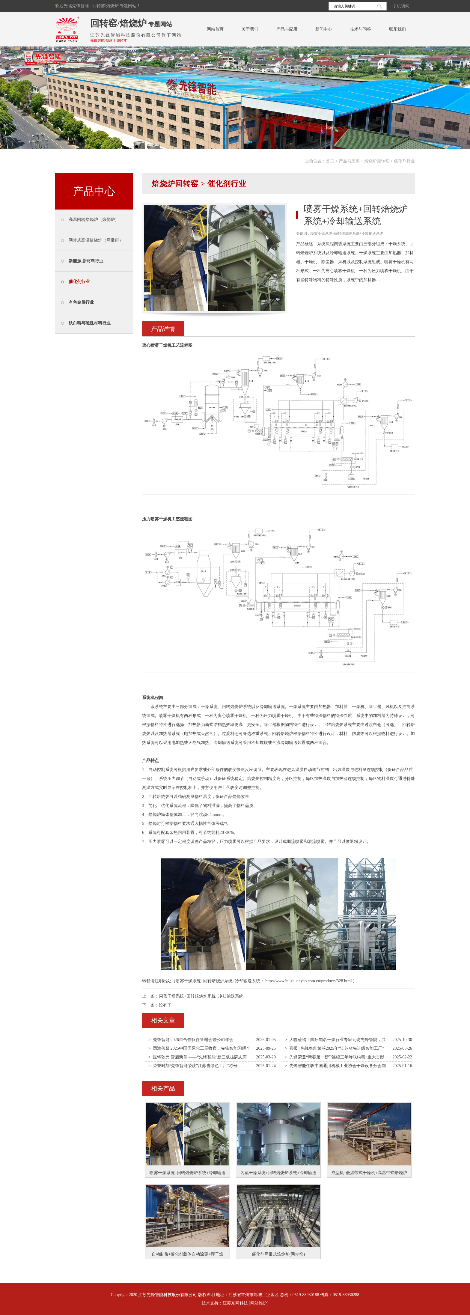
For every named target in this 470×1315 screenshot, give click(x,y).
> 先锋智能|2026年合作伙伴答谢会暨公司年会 (191, 1039)
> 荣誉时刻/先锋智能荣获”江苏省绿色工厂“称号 (192, 1066)
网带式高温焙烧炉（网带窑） (96, 240)
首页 (330, 161)
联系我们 (397, 29)
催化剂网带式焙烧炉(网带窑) (278, 1254)
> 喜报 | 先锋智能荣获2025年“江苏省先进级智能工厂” (334, 1048)
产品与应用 (286, 29)
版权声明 (206, 1295)
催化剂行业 (404, 161)
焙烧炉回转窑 (376, 161)
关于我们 (250, 29)
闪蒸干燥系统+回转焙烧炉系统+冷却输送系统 (201, 996)
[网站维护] (258, 1303)
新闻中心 (323, 29)
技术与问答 (360, 29)
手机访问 (401, 6)
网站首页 (215, 29)
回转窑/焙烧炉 (118, 23)
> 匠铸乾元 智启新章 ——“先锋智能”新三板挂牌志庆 (197, 1057)
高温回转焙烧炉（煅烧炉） (94, 219)
